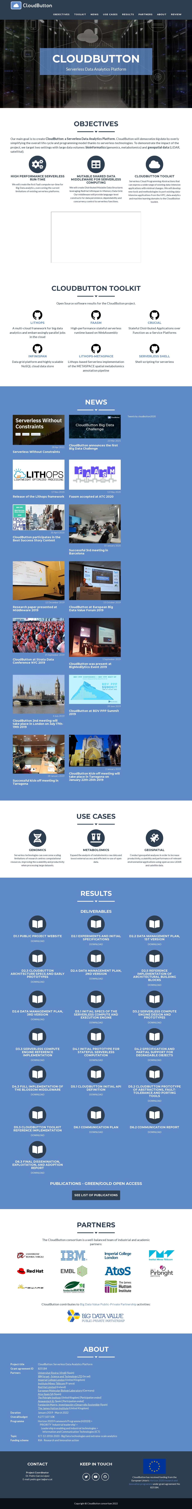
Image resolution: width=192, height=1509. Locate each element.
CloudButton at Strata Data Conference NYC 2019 (33, 661)
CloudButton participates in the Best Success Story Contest (36, 539)
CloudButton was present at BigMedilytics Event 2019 (90, 665)
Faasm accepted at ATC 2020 (91, 496)
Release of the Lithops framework (38, 496)
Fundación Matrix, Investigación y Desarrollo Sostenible (69, 1404)
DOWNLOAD (37, 941)
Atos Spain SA (45, 1394)
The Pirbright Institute (49, 1397)
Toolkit (80, 17)
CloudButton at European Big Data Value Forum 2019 (91, 608)
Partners (145, 17)
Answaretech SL (46, 1401)
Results (128, 17)
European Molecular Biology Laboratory (60, 1390)
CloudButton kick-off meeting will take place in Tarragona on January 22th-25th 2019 (94, 777)
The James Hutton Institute (53, 1408)
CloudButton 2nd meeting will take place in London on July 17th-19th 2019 (38, 724)
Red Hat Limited (47, 1387)
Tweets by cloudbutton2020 (142, 416)
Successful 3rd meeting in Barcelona (88, 552)
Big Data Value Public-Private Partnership (108, 1304)
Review (176, 17)
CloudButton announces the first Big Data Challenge (93, 447)
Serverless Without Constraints (36, 452)
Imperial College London (51, 1379)
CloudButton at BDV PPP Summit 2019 (94, 712)
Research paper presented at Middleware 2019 (35, 608)
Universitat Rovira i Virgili (52, 1372)
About (161, 17)
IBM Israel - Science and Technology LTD (60, 1376)
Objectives (61, 17)
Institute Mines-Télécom (51, 1383)
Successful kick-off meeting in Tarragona (35, 782)
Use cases (110, 17)
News (95, 17)
